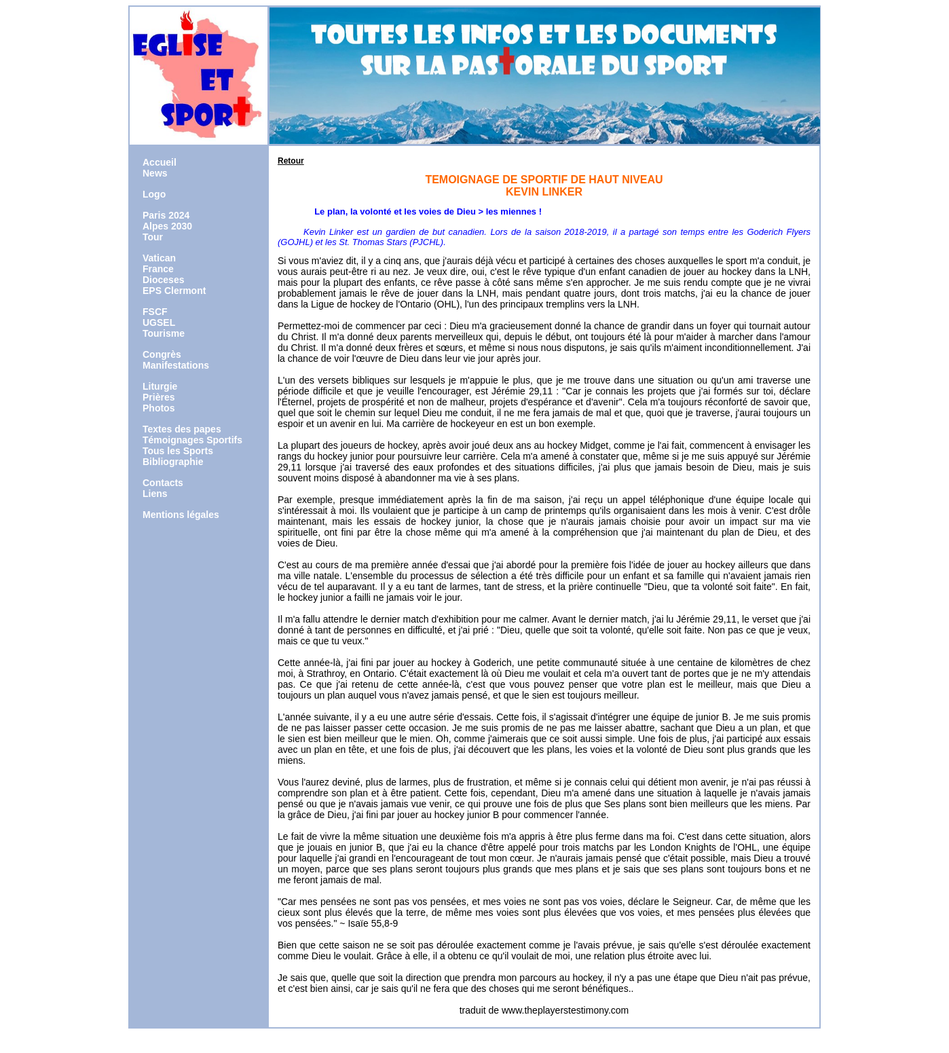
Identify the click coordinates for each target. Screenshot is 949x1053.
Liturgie (160, 386)
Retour (291, 161)
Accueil (159, 162)
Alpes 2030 (167, 226)
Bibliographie (173, 461)
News (155, 173)
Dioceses (163, 279)
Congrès (162, 354)
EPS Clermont (174, 290)
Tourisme (164, 333)
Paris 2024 (166, 215)
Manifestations (176, 365)
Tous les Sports (178, 450)
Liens (155, 493)
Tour (153, 237)
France (158, 268)
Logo (154, 194)
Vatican (159, 258)
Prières (158, 397)
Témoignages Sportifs (192, 440)
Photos (158, 408)
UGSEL (159, 322)
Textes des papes (182, 429)
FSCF (155, 311)
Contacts (163, 482)
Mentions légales (181, 514)
